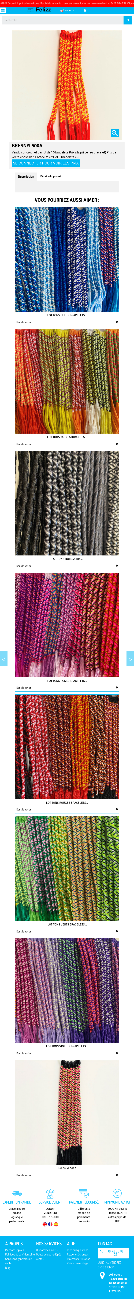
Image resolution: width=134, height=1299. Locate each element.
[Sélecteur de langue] (67, 10)
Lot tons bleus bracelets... (67, 315)
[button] (113, 1253)
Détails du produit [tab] (51, 176)
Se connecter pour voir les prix (46, 163)
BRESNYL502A (67, 1168)
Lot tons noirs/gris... (67, 559)
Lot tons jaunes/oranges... (67, 437)
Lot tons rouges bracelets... (67, 803)
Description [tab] (26, 177)
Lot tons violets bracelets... (67, 1046)
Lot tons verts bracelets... (67, 924)
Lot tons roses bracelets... (67, 681)
